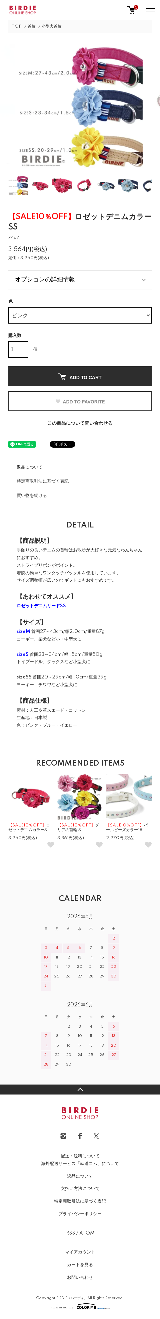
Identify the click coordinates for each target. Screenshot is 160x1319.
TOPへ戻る (80, 1090)
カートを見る (80, 1264)
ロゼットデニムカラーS (29, 827)
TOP (17, 26)
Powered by (80, 1306)
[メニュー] (150, 10)
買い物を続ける (32, 495)
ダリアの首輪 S (78, 827)
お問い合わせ (80, 1277)
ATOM (86, 1233)
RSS (70, 1233)
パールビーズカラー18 (127, 827)
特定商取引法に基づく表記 (43, 481)
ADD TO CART (79, 376)
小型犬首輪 (52, 26)
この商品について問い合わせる (80, 423)
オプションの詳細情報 (45, 279)
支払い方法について (80, 1188)
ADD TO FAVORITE (80, 401)
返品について (30, 467)
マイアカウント (80, 1252)
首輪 (32, 26)
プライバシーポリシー (80, 1214)
